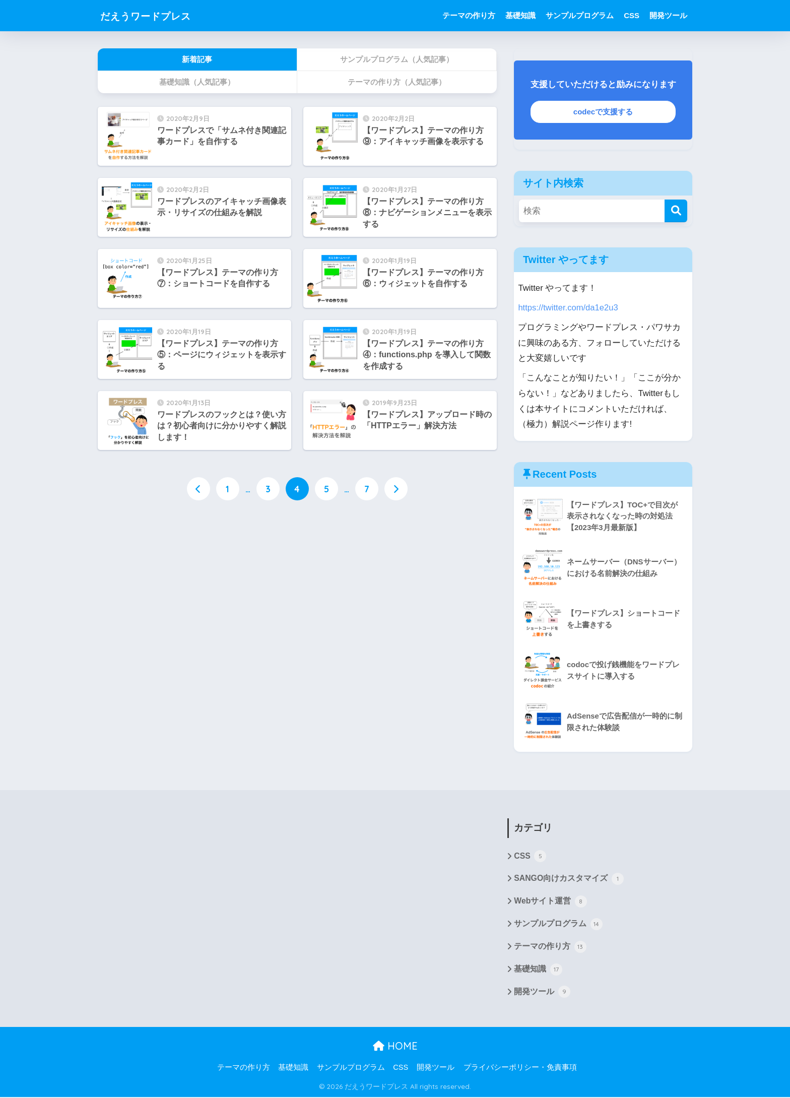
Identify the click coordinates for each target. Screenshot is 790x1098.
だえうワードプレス (156, 15)
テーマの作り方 (468, 15)
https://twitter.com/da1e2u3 (568, 307)
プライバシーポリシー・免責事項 (520, 1068)
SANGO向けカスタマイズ (569, 880)
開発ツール (668, 15)
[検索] (676, 211)
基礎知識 (520, 15)
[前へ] (198, 489)
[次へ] (396, 489)
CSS (631, 15)
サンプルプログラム (580, 15)
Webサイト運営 (550, 902)
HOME (395, 1047)
